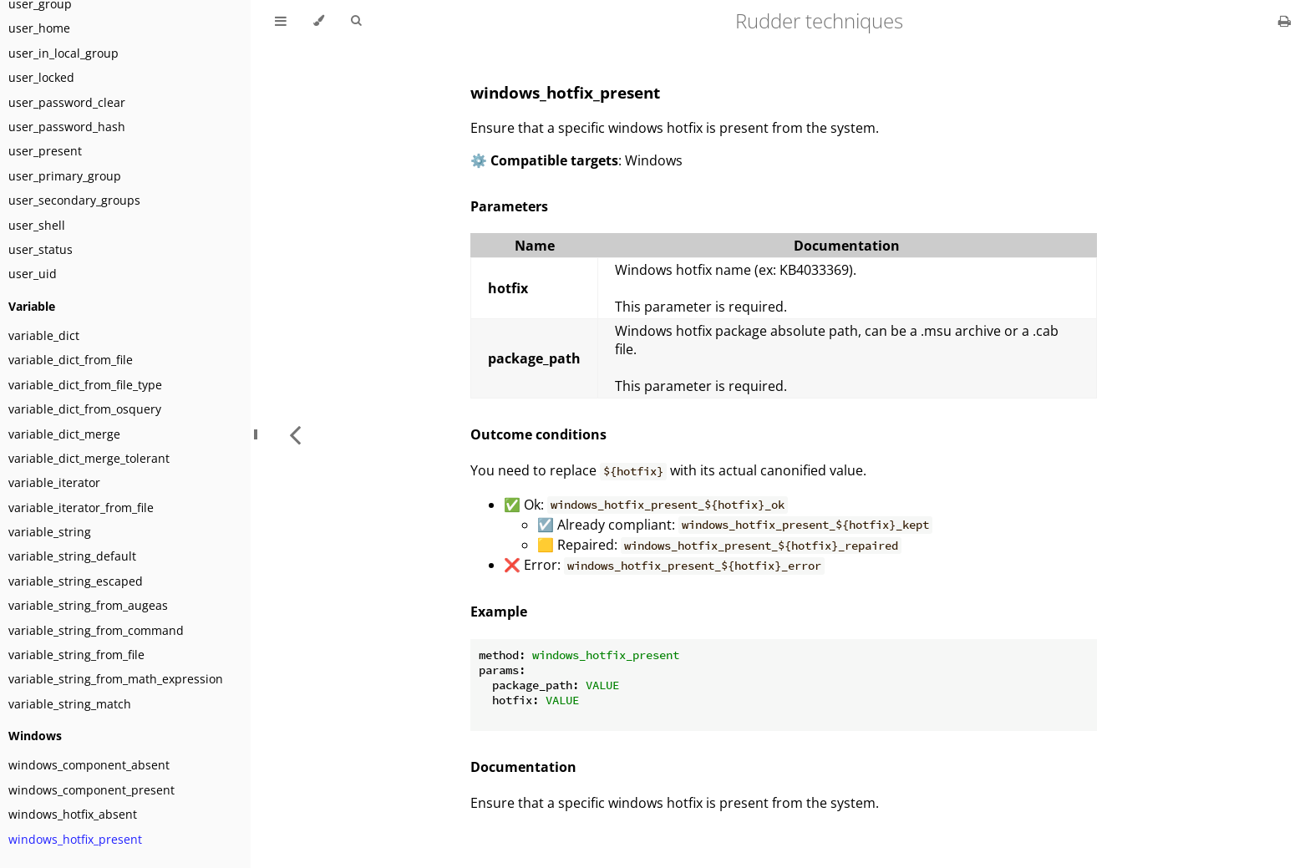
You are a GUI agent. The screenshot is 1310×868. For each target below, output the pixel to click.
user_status (40, 249)
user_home (39, 28)
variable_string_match (69, 704)
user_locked (41, 77)
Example (498, 611)
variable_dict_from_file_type (85, 385)
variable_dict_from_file (70, 360)
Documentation (523, 767)
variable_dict (43, 335)
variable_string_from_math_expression (115, 679)
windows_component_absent (89, 765)
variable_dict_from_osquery (84, 409)
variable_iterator (54, 482)
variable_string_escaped (75, 581)
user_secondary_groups (74, 200)
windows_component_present (91, 790)
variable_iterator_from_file (81, 507)
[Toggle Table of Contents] (280, 21)
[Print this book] (1284, 21)
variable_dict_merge (64, 434)
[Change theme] (319, 21)
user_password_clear (66, 102)
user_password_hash (66, 127)
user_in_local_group (63, 53)
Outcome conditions (538, 434)
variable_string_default (72, 556)
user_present (45, 151)
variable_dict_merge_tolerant (89, 458)
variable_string (49, 532)
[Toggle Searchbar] (356, 21)
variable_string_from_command (96, 630)
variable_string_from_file (76, 654)
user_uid (32, 274)
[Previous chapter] (295, 434)
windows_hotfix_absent (72, 814)
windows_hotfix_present (75, 839)
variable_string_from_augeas (88, 605)
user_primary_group (64, 176)
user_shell (36, 225)
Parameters (509, 206)
